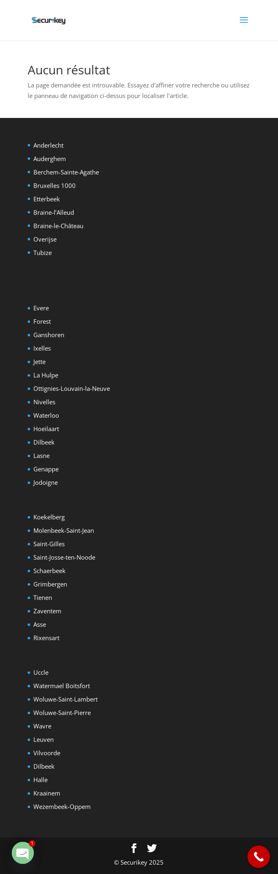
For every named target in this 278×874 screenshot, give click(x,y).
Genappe (46, 469)
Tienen (42, 597)
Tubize (42, 252)
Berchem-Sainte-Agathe (66, 172)
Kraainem (46, 793)
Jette (39, 361)
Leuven (43, 739)
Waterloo (46, 415)
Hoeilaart (46, 429)
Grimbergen (50, 584)
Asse (39, 624)
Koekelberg (49, 517)
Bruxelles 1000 (54, 185)
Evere (41, 308)
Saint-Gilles (49, 544)
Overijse (45, 239)
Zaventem (47, 611)
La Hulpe (45, 375)
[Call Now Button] (258, 857)
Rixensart (46, 638)
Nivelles (44, 402)
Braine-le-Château (58, 226)
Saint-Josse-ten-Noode (64, 557)
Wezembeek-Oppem (62, 806)
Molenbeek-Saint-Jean (63, 530)
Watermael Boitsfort (61, 686)
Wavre (42, 726)
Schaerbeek (49, 571)
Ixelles (42, 348)
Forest (42, 321)
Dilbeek (44, 442)
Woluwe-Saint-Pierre (62, 712)
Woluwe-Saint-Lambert (65, 699)
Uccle (40, 672)
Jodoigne (45, 482)
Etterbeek (46, 199)
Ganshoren (48, 335)
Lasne (41, 455)
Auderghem (49, 159)
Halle (40, 780)
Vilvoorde (46, 753)
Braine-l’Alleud (53, 212)
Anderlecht (48, 145)
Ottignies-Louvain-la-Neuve (71, 388)
